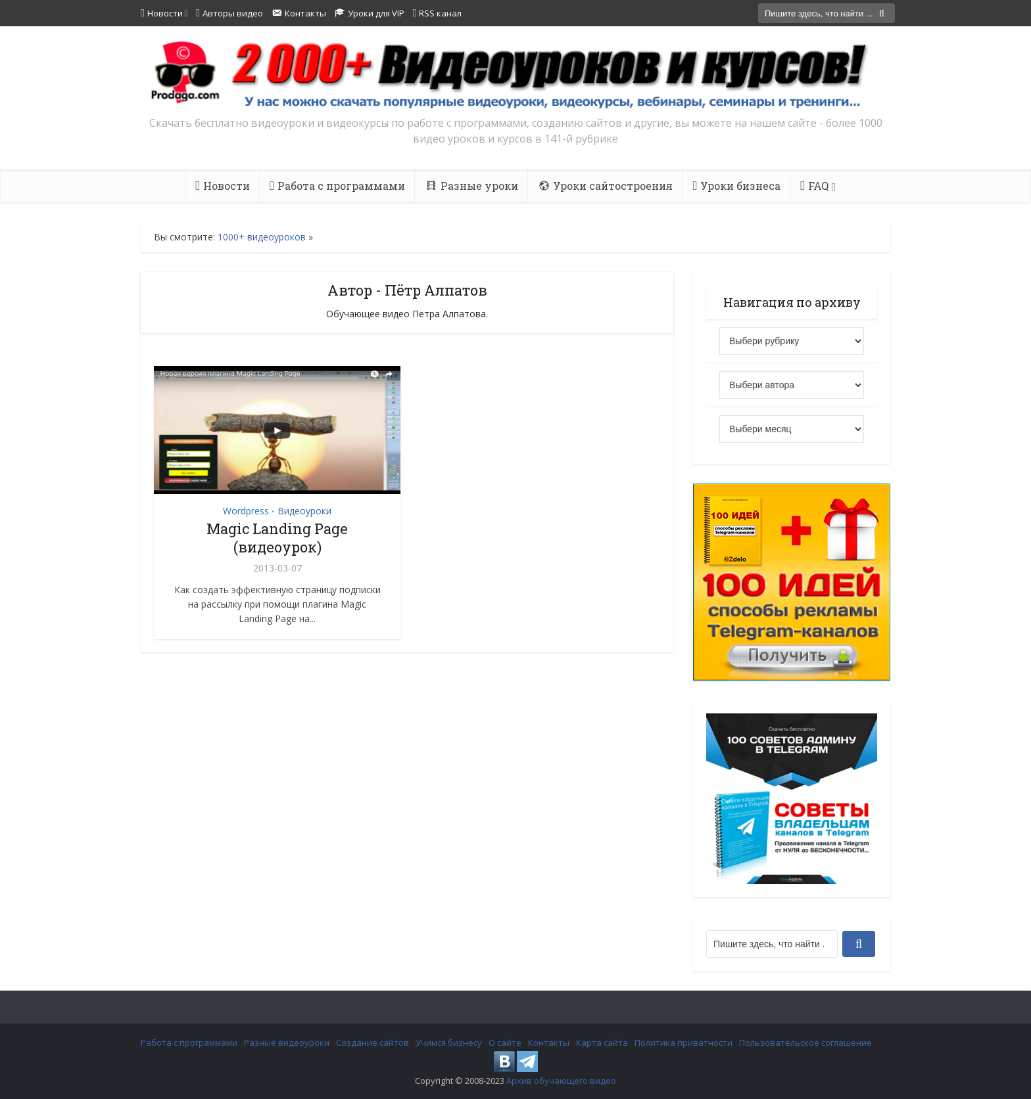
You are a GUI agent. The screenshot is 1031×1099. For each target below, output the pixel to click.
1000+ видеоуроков (262, 237)
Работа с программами (189, 1042)
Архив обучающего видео (561, 1081)
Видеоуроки (304, 511)
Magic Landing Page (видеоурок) (277, 537)
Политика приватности (683, 1042)
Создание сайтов (372, 1042)
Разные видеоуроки (286, 1042)
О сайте (505, 1042)
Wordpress (246, 511)
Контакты (548, 1042)
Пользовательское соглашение (805, 1042)
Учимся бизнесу (449, 1042)
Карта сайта (602, 1042)
